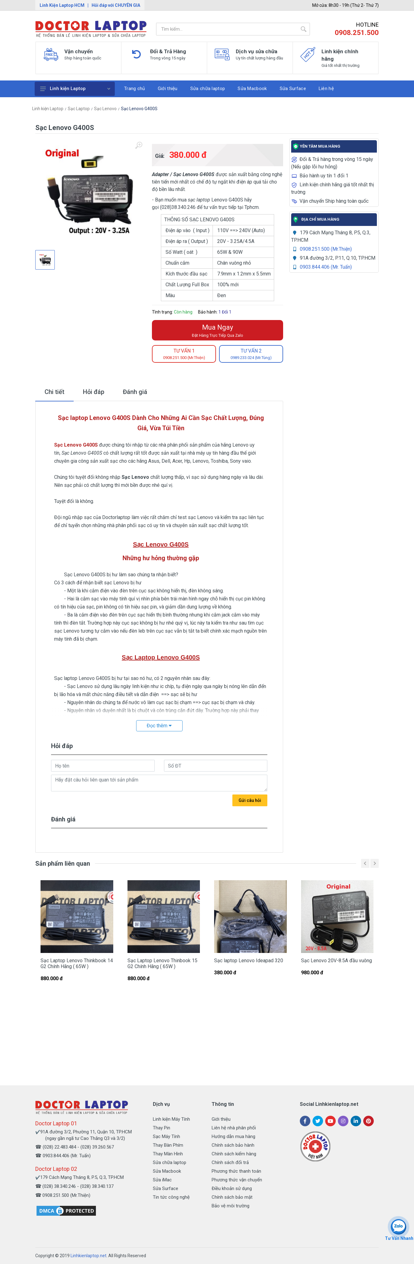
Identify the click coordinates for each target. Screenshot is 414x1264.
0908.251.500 (357, 33)
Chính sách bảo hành (233, 1145)
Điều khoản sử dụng (232, 1188)
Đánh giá (135, 392)
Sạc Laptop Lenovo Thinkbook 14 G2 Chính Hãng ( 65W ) (77, 963)
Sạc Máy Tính (166, 1136)
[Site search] (226, 29)
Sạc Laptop (79, 108)
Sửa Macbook (167, 1171)
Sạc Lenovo (105, 108)
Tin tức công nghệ (171, 1197)
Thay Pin (161, 1128)
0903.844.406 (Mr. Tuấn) (326, 267)
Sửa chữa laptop (169, 1162)
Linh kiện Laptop (75, 88)
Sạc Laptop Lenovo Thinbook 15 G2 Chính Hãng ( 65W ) (162, 963)
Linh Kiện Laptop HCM (62, 5)
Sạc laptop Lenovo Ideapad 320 (248, 960)
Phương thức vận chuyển (237, 1180)
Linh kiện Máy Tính (171, 1119)
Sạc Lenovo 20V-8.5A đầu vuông (336, 960)
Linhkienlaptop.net (88, 1255)
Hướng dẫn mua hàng (233, 1136)
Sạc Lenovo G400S (139, 108)
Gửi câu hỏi (250, 800)
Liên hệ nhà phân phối (234, 1128)
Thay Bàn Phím (168, 1145)
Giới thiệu (221, 1119)
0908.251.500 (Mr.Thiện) (326, 249)
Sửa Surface (165, 1188)
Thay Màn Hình (168, 1154)
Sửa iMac (162, 1180)
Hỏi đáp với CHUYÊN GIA (116, 5)
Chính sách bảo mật (232, 1197)
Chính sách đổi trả (230, 1162)
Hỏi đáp (93, 392)
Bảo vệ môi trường (230, 1206)
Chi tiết (54, 392)
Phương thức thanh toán (236, 1171)
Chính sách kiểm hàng (234, 1154)
